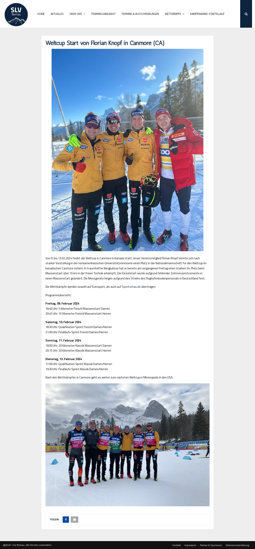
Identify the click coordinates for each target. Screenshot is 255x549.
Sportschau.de (131, 286)
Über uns (76, 14)
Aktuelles (57, 14)
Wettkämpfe (173, 14)
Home (41, 14)
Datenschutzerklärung (237, 545)
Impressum (190, 545)
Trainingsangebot (103, 14)
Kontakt (177, 545)
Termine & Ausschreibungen (140, 14)
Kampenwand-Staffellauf (207, 14)
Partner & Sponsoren (211, 545)
